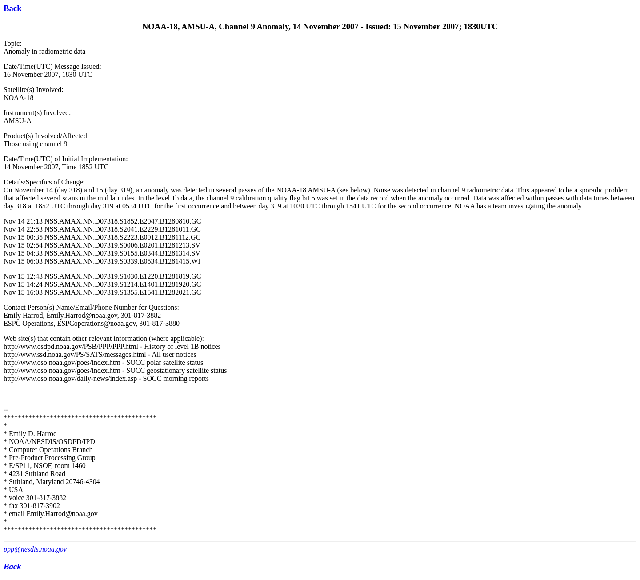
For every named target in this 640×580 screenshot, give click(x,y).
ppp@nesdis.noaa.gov (35, 549)
